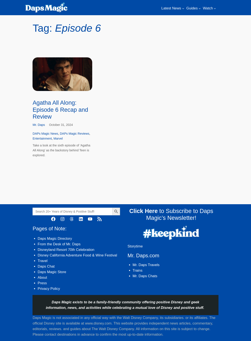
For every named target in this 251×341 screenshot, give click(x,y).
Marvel (58, 138)
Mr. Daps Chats (145, 276)
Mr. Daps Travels (146, 265)
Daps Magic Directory (55, 239)
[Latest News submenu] (183, 8)
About (42, 277)
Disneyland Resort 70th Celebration (66, 250)
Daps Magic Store (52, 272)
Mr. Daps (39, 125)
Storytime (135, 246)
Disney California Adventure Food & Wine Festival (77, 255)
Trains (138, 270)
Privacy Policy (49, 289)
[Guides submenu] (200, 8)
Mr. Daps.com (143, 255)
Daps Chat (46, 266)
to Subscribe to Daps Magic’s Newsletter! (171, 214)
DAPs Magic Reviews (74, 133)
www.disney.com (98, 323)
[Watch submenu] (215, 8)
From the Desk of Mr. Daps (59, 244)
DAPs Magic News (45, 133)
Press (42, 283)
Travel (43, 261)
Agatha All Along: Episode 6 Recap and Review (60, 109)
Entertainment (42, 138)
